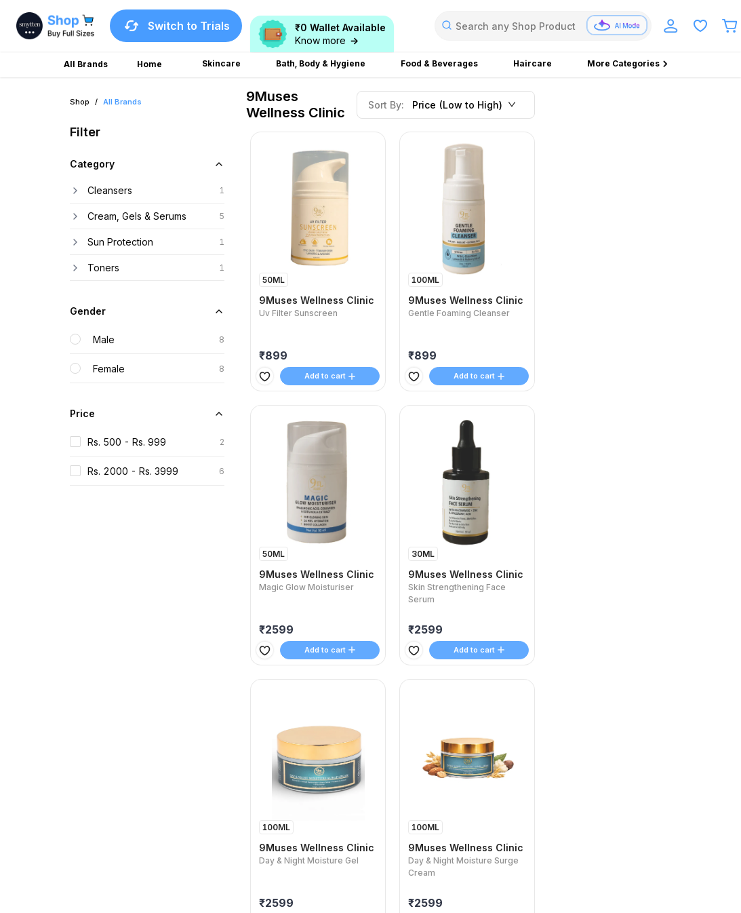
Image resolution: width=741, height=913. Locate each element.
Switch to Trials (176, 25)
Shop (79, 101)
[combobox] (543, 26)
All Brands (122, 101)
